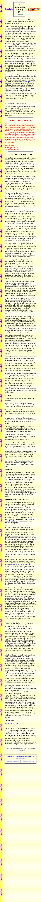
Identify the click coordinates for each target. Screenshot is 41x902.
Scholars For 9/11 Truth (12, 723)
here (24, 750)
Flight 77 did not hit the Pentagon (20, 564)
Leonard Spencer (18, 521)
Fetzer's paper (21, 635)
